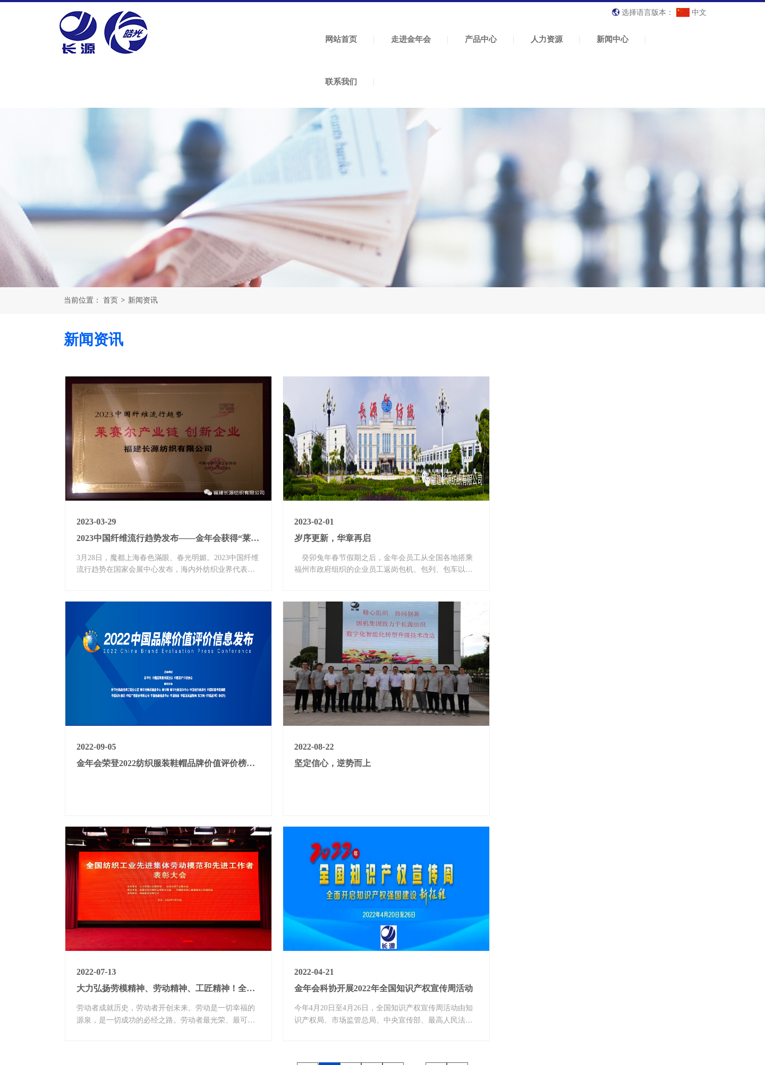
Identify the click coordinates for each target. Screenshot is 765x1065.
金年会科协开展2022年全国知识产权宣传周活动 (596, 760)
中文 (691, 12)
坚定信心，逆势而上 (114, 760)
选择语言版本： (648, 12)
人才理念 (422, 932)
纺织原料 (335, 932)
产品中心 (481, 39)
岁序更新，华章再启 (330, 536)
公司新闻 (509, 932)
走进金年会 (411, 39)
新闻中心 (612, 39)
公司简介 (239, 932)
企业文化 (239, 946)
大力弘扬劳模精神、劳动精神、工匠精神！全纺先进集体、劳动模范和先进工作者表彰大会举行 (470, 760)
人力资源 (547, 39)
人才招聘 (422, 946)
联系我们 (341, 82)
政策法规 (509, 976)
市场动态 (509, 990)
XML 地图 (382, 1054)
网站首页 (341, 39)
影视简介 (422, 976)
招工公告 (422, 961)
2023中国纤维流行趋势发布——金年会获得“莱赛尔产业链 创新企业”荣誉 (213, 536)
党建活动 (509, 1004)
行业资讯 (509, 946)
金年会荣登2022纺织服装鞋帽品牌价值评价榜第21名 (605, 536)
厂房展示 (239, 976)
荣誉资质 (239, 961)
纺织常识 (509, 961)
